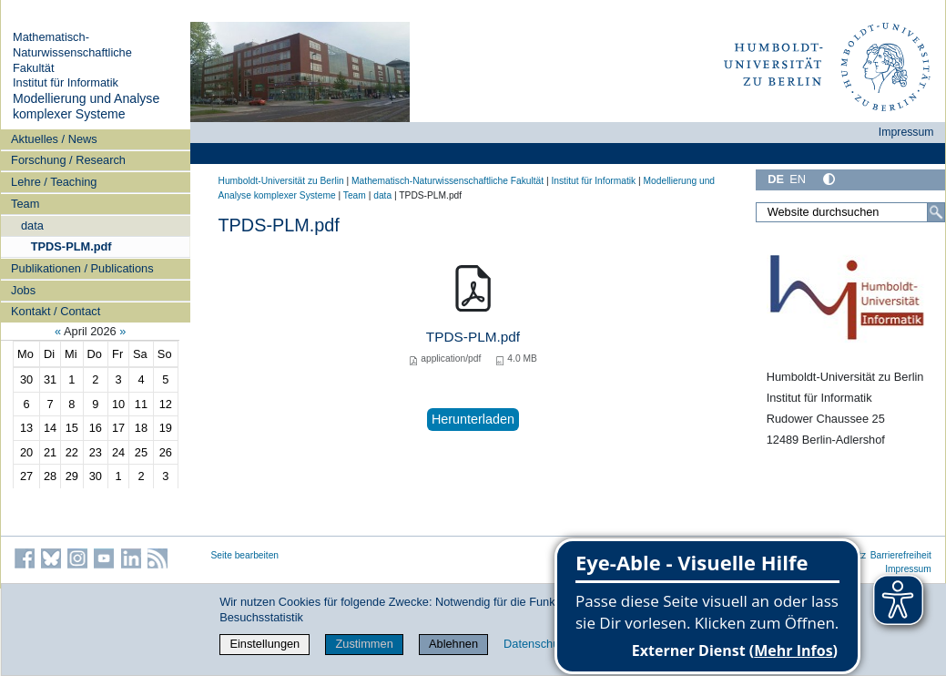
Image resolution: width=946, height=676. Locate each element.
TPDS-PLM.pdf (71, 246)
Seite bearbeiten (245, 555)
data (32, 225)
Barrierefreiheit (900, 555)
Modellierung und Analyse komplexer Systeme (86, 106)
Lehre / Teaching (54, 182)
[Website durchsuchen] (850, 212)
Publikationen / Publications (82, 268)
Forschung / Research (68, 160)
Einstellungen (264, 643)
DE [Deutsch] (776, 179)
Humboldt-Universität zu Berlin (281, 181)
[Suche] (936, 212)
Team (25, 203)
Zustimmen (363, 643)
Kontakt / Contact (55, 311)
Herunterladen (473, 419)
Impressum (906, 132)
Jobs (23, 290)
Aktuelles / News (54, 139)
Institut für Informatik (65, 82)
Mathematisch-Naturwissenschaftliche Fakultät (72, 52)
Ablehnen (453, 643)
